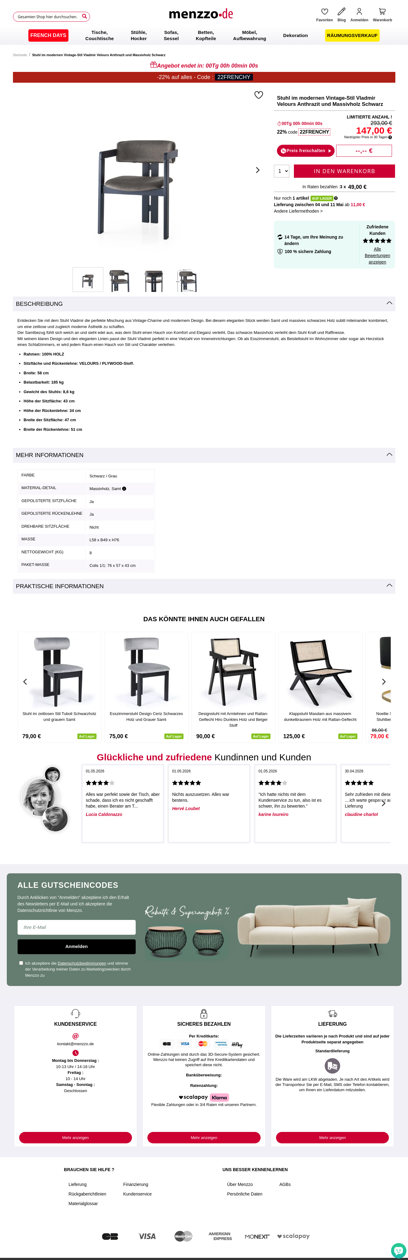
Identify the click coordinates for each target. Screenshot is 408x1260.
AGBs (285, 1184)
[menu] (204, 35)
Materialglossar (83, 1203)
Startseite (20, 55)
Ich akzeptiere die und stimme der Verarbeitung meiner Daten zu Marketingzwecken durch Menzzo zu (75, 969)
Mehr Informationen (50, 455)
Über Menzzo (240, 1184)
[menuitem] (48, 35)
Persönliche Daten (244, 1193)
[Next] (257, 170)
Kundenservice (137, 1193)
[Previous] (25, 681)
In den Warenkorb (344, 171)
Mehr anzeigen (75, 1137)
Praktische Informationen (60, 586)
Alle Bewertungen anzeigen (377, 255)
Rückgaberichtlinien (87, 1193)
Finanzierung (135, 1184)
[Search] (84, 16)
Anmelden (76, 946)
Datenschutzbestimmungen (82, 963)
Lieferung (77, 1184)
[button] (259, 94)
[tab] (204, 304)
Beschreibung (39, 304)
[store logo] (201, 16)
